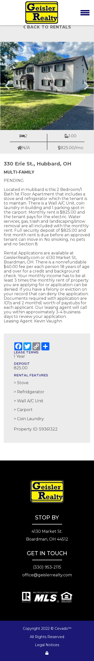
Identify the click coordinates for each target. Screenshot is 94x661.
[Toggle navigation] (84, 12)
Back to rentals (47, 27)
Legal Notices (47, 645)
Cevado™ (63, 628)
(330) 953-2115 (47, 567)
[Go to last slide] (8, 86)
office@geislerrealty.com (47, 575)
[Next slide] (86, 86)
